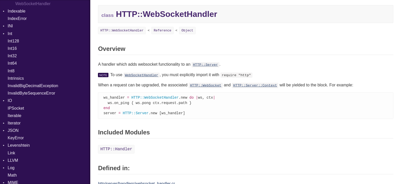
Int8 (11, 71)
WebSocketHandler (141, 75)
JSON (13, 130)
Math (12, 175)
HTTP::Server (205, 65)
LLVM (13, 160)
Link (11, 153)
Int (10, 33)
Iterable (14, 115)
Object (187, 30)
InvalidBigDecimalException (33, 86)
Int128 (13, 41)
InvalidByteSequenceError (31, 93)
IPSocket (16, 108)
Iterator (14, 123)
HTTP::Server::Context (255, 85)
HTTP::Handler (116, 150)
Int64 (12, 63)
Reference (162, 30)
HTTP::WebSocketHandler (121, 30)
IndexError (17, 18)
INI (10, 26)
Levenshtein (19, 145)
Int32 (12, 56)
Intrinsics (16, 78)
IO (10, 100)
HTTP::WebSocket (205, 85)
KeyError (16, 138)
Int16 (12, 48)
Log (11, 168)
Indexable (16, 11)
